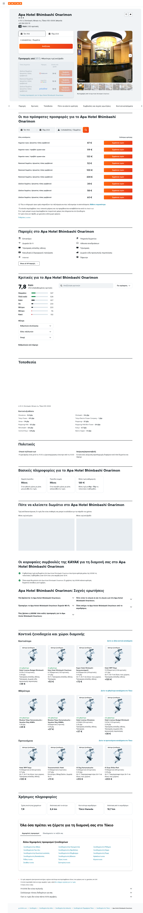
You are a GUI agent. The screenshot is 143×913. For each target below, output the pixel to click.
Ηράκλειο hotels (99, 856)
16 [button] (68, 65)
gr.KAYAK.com (22, 908)
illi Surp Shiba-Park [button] (112, 768)
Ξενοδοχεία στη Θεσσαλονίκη (33, 856)
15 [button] (62, 65)
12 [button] (46, 65)
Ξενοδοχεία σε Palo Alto (31, 850)
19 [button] (46, 71)
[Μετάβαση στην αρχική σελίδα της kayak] (15, 3)
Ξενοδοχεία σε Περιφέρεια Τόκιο (84, 908)
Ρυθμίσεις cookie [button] (24, 217)
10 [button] (36, 65)
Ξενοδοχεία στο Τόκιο (103, 908)
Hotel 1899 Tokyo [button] (111, 668)
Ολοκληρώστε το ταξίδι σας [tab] (53, 833)
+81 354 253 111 (24, 23)
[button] (3, 3)
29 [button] (62, 76)
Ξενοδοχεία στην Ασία (46, 908)
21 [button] (57, 71)
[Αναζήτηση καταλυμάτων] (4, 15)
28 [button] (57, 76)
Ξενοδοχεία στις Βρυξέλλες (68, 850)
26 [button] (46, 76)
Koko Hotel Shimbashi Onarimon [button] (59, 670)
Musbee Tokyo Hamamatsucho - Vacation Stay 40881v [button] (31, 721)
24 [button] (36, 76)
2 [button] (67, 54)
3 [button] (35, 60)
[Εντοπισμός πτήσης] (4, 30)
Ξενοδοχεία (33, 908)
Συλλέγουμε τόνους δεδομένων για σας (76, 892)
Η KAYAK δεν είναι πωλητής (76, 888)
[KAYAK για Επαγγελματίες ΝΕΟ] (4, 35)
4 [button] (41, 60)
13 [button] (52, 65)
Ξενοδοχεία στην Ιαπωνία (63, 908)
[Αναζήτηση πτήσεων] (4, 10)
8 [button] (62, 60)
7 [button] (57, 60)
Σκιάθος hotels (28, 863)
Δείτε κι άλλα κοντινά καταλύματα (119, 641)
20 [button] (52, 71)
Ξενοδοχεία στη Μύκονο (66, 856)
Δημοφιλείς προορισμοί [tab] (30, 833)
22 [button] (62, 71)
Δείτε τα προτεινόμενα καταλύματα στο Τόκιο (115, 741)
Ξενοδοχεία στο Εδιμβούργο (68, 853)
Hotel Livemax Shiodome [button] (85, 720)
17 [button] (35, 71)
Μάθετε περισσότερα (97, 204)
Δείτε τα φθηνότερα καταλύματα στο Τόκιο (116, 691)
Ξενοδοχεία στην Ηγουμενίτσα (69, 847)
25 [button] (41, 76)
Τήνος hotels (62, 859)
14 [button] (57, 65)
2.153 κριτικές (33, 26)
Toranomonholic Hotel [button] (56, 768)
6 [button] (51, 60)
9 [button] (67, 60)
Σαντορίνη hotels (64, 863)
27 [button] (52, 76)
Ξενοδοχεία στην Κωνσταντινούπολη (36, 853)
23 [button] (68, 71)
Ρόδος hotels (28, 859)
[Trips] (4, 42)
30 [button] (68, 76)
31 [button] (36, 81)
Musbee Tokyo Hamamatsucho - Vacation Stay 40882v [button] (59, 721)
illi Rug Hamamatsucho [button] (84, 768)
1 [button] (62, 54)
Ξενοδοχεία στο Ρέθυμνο (102, 847)
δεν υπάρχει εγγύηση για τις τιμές (65, 882)
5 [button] (46, 60)
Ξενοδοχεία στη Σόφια (101, 850)
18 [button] (41, 71)
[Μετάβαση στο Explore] (4, 26)
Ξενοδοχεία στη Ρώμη (101, 853)
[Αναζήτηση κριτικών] (87, 285)
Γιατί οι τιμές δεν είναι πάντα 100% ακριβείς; (76, 896)
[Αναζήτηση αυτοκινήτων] (4, 19)
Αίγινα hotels (97, 859)
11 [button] (41, 65)
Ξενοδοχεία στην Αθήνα (31, 847)
